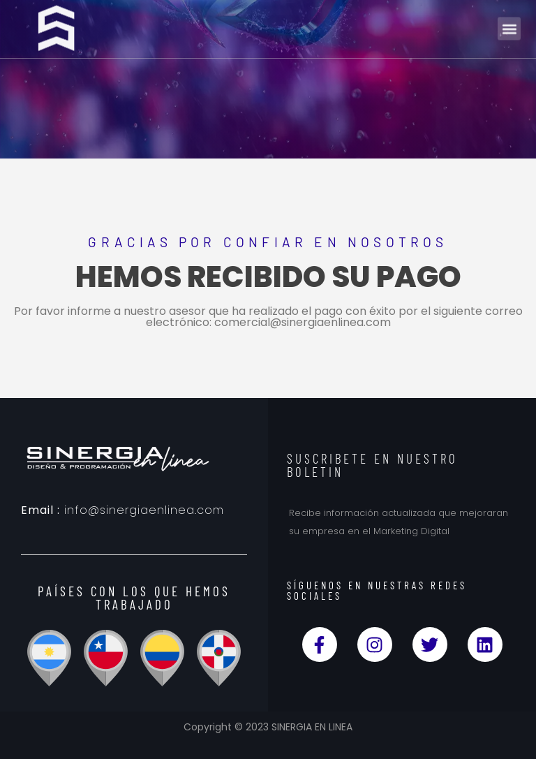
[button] (509, 24)
